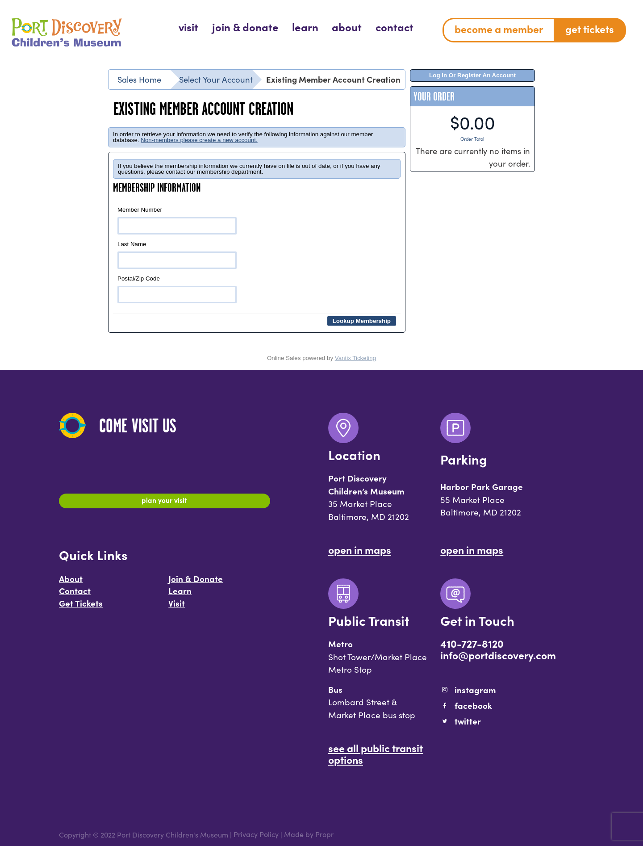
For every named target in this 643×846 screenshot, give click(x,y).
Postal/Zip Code (177, 289)
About (71, 582)
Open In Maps (359, 549)
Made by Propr (309, 834)
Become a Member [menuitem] (499, 28)
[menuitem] (188, 26)
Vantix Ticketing (355, 358)
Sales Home (139, 79)
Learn (180, 594)
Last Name (177, 255)
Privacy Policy (256, 834)
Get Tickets (81, 607)
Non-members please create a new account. (199, 140)
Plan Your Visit (165, 502)
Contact (75, 594)
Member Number (177, 220)
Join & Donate (195, 582)
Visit (176, 607)
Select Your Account (216, 79)
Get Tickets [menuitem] (589, 28)
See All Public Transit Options (375, 753)
